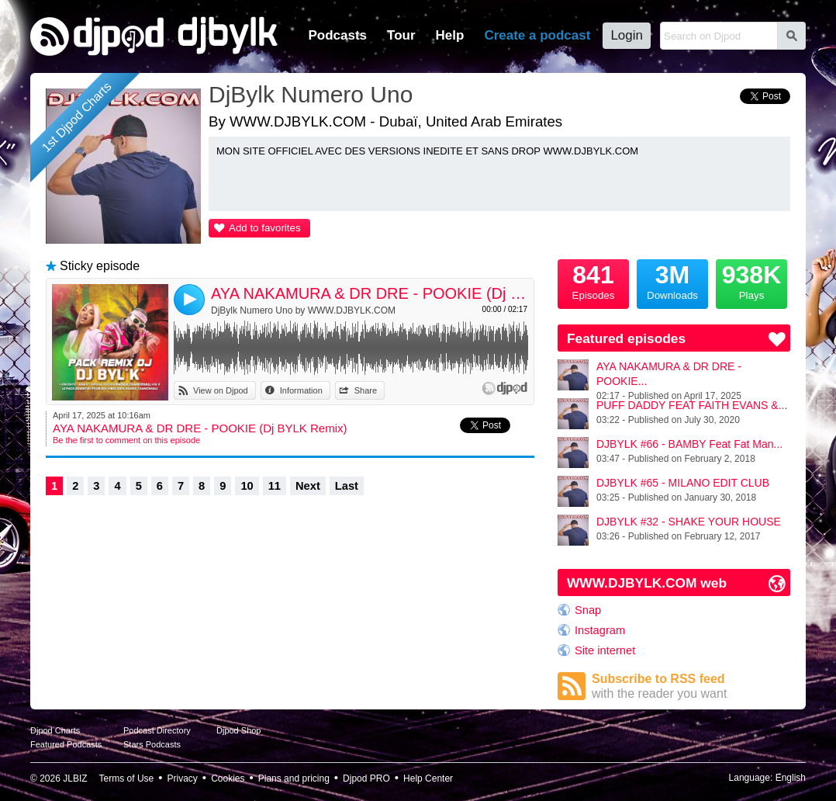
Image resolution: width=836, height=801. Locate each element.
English (791, 777)
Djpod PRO (366, 778)
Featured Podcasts (66, 744)
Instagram (600, 630)
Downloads (672, 280)
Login (626, 35)
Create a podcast (537, 35)
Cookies (227, 778)
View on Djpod (220, 390)
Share (365, 390)
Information (301, 390)
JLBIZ (75, 778)
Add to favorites (265, 228)
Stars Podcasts (152, 744)
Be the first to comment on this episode (126, 440)
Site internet (605, 650)
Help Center (428, 778)
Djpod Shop (238, 730)
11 (274, 486)
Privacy (183, 778)
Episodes (593, 280)
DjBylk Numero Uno (311, 94)
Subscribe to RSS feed (691, 686)
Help (450, 35)
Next (307, 486)
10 (246, 486)
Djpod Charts (55, 730)
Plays (751, 280)
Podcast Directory (157, 730)
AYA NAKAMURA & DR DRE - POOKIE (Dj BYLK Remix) (369, 293)
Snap (588, 610)
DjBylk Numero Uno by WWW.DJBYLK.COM (303, 310)
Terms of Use (126, 778)
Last (346, 486)
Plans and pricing (294, 778)
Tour (401, 35)
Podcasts (337, 35)
